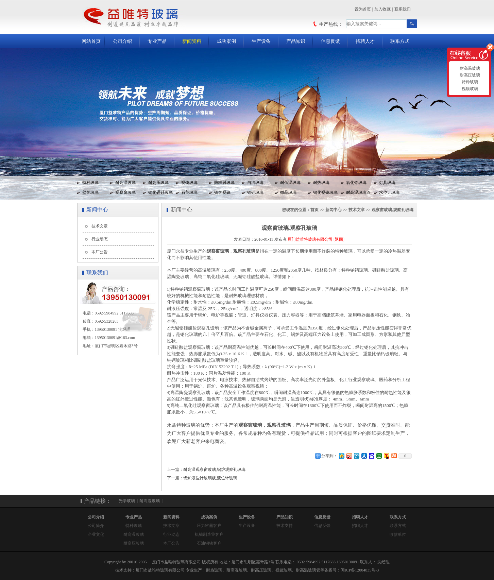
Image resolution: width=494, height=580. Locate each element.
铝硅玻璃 (255, 192)
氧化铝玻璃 (356, 182)
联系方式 (399, 41)
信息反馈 (330, 41)
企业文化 (96, 534)
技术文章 (99, 226)
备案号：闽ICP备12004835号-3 (351, 570)
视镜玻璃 (189, 182)
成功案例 (226, 41)
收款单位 (398, 534)
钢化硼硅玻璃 (160, 192)
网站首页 (91, 41)
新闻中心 (333, 209)
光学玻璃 (127, 500)
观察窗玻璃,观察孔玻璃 (392, 209)
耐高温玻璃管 (358, 192)
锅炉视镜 (222, 192)
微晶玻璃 (288, 192)
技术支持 (284, 525)
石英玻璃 (189, 192)
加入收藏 (382, 9)
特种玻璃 (90, 182)
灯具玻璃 (387, 182)
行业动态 (99, 239)
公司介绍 (122, 41)
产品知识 (295, 41)
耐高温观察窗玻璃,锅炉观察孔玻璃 (214, 469)
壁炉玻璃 (90, 192)
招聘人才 (365, 41)
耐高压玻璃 (158, 182)
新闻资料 (191, 41)
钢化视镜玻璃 (325, 192)
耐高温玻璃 (125, 182)
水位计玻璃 (389, 192)
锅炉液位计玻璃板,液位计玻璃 (210, 478)
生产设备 (261, 41)
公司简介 (96, 525)
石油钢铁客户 (209, 543)
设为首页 (363, 9)
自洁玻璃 (255, 182)
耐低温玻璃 (290, 182)
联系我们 (402, 9)
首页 (314, 209)
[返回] (339, 239)
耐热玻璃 (321, 182)
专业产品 (157, 41)
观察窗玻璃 (125, 192)
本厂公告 (99, 252)
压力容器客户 (209, 525)
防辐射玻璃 (224, 182)
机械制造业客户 (209, 534)
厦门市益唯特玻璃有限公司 (160, 570)
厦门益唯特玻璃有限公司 (310, 239)
